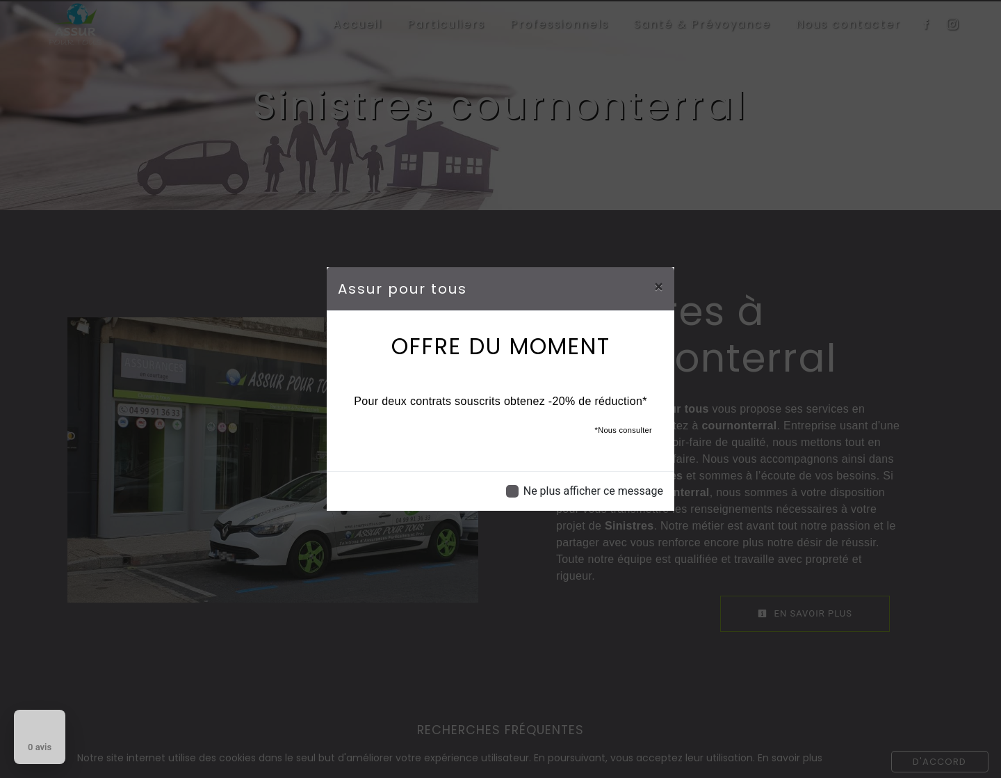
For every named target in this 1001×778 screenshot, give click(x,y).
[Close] (658, 286)
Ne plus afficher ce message (593, 491)
